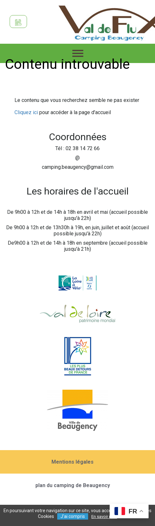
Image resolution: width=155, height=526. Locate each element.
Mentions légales (72, 462)
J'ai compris (72, 516)
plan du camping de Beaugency (72, 485)
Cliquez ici (26, 112)
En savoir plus (104, 516)
